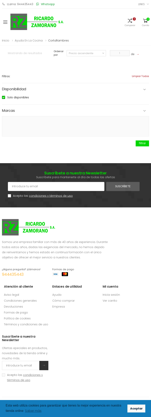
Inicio (5, 40)
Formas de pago (16, 312)
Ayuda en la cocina (29, 40)
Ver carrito (110, 301)
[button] (130, 22)
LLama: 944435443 (17, 4)
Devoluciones (13, 307)
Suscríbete (123, 186)
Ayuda (56, 295)
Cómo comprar (63, 301)
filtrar (142, 143)
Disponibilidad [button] (14, 89)
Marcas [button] (8, 111)
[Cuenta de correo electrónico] (56, 186)
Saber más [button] (33, 411)
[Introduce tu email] (21, 365)
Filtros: (6, 76)
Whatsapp (45, 4)
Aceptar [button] (136, 408)
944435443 (13, 274)
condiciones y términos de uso (51, 196)
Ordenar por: (58, 53)
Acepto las (43, 196)
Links (141, 4)
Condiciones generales (20, 301)
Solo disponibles (18, 97)
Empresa (58, 307)
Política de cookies (17, 318)
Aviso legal (11, 295)
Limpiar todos (140, 76)
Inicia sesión (111, 295)
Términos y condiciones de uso (26, 324)
